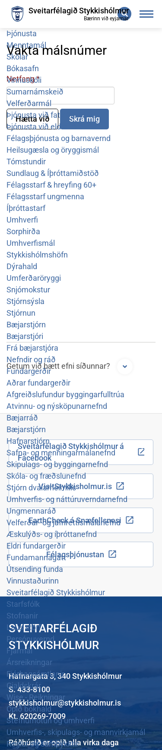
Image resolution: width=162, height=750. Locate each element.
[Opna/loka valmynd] (147, 14)
